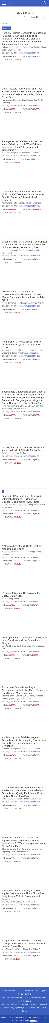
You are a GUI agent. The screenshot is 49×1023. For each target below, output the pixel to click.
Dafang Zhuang (33, 505)
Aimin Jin (33, 303)
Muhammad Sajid (9, 153)
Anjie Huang (23, 353)
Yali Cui (5, 646)
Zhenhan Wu (12, 250)
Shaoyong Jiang (19, 100)
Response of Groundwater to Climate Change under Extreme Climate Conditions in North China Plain (24, 943)
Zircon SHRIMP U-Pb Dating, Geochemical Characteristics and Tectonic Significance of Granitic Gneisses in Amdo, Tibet (24, 244)
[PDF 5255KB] (10, 60)
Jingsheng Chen (8, 852)
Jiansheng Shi (16, 799)
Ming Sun (6, 406)
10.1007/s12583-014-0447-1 (30, 652)
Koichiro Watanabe (33, 203)
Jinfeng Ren (11, 409)
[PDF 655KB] (10, 313)
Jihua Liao (24, 406)
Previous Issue (29, 17)
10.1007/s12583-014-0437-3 (30, 510)
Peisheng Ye (7, 253)
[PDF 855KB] (10, 213)
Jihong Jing (27, 949)
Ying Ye (41, 303)
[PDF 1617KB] (10, 564)
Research (6, 28)
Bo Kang (5, 453)
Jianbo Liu (6, 50)
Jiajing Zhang (33, 353)
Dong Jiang (21, 505)
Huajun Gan (34, 406)
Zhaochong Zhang (9, 353)
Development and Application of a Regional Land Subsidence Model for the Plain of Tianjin (24, 640)
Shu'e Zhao (21, 409)
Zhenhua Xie (34, 749)
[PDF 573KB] (10, 862)
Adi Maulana (7, 203)
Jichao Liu (27, 799)
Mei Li (4, 303)
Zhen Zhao (23, 250)
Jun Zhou (12, 505)
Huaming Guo (20, 696)
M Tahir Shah (36, 153)
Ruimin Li (39, 696)
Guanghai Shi (15, 350)
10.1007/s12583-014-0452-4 (30, 602)
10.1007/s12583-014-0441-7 (30, 905)
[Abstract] (6, 56)
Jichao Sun (37, 949)
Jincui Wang (17, 949)
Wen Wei (31, 902)
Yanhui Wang (7, 599)
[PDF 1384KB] (10, 463)
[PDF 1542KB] (10, 759)
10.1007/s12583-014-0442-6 (30, 752)
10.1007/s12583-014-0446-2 (30, 802)
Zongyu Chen (15, 849)
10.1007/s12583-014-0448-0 (30, 256)
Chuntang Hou (8, 698)
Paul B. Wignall (40, 47)
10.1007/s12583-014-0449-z (30, 206)
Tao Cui (23, 453)
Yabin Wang (32, 646)
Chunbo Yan (16, 50)
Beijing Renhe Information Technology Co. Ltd (29, 1017)
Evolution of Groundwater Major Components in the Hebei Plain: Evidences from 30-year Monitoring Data (24, 690)
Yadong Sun (28, 47)
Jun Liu (24, 902)
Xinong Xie (14, 453)
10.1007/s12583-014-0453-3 (30, 306)
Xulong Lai (18, 47)
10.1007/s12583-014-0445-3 (30, 702)
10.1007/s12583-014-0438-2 (30, 106)
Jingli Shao (21, 646)
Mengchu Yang (28, 350)
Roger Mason (35, 552)
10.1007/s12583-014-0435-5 (30, 156)
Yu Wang (30, 696)
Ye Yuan (5, 350)
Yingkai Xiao (32, 100)
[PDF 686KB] (10, 608)
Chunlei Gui (36, 799)
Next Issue (41, 17)
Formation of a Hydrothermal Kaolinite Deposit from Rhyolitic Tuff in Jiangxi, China (22, 344)
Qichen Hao (7, 749)
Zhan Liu (17, 552)
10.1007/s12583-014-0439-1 (30, 356)
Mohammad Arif (23, 153)
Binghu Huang (8, 554)
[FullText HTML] (28, 56)
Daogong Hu (33, 250)
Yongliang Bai (7, 552)
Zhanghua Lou (13, 303)
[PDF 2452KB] (10, 363)
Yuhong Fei (36, 849)
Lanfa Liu (26, 552)
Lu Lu (4, 250)
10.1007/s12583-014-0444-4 (30, 53)
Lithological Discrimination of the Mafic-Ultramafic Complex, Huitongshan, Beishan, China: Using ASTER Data (22, 499)
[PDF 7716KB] (10, 418)
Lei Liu (4, 505)
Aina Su (5, 902)
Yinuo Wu (38, 350)
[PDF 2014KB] (10, 708)
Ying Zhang (6, 949)
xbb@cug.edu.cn (24, 1001)
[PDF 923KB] (10, 658)
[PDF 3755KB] (10, 517)
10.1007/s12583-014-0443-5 (30, 952)
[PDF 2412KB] (10, 263)
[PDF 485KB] (10, 163)
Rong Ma (5, 799)
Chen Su (12, 646)
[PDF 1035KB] (10, 112)
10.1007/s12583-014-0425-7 (30, 557)
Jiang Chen (26, 849)
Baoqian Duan (22, 852)
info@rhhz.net (23, 1021)
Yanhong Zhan (8, 696)
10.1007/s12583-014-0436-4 (30, 456)
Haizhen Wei (7, 100)
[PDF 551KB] (10, 912)
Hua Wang (15, 406)
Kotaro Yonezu (19, 203)
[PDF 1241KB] (10, 809)
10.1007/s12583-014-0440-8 (30, 855)
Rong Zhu (24, 303)
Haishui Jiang (7, 47)
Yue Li (16, 599)
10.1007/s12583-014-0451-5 (30, 412)
